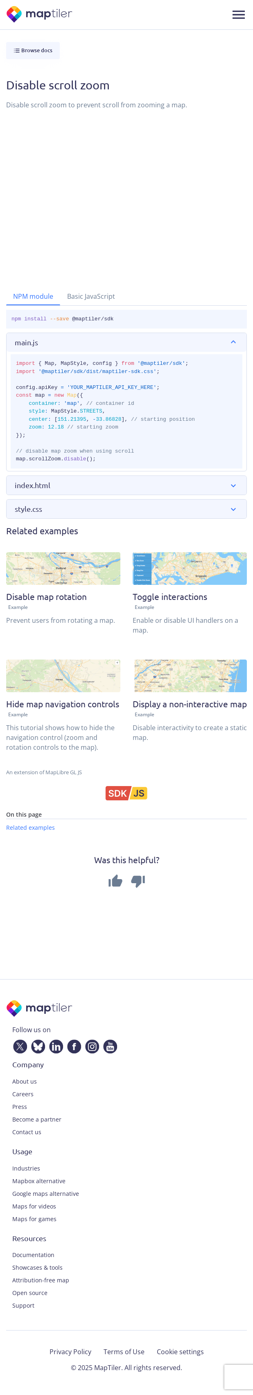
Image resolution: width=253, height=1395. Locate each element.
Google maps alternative (45, 1193)
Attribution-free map (40, 1280)
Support (23, 1305)
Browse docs (33, 50)
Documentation (33, 1255)
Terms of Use (124, 1351)
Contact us (26, 1132)
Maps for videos (34, 1206)
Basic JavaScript (91, 296)
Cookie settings (180, 1351)
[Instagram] (90, 1045)
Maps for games (34, 1219)
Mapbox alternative (39, 1181)
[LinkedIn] (54, 1045)
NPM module (33, 296)
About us (24, 1081)
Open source (29, 1293)
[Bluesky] (36, 1045)
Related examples (30, 827)
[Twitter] (18, 1045)
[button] (126, 342)
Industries (26, 1168)
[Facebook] (72, 1045)
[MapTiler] (40, 15)
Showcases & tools (37, 1267)
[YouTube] (108, 1045)
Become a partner (36, 1119)
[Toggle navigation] (238, 15)
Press (19, 1107)
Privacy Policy (70, 1351)
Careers (23, 1094)
